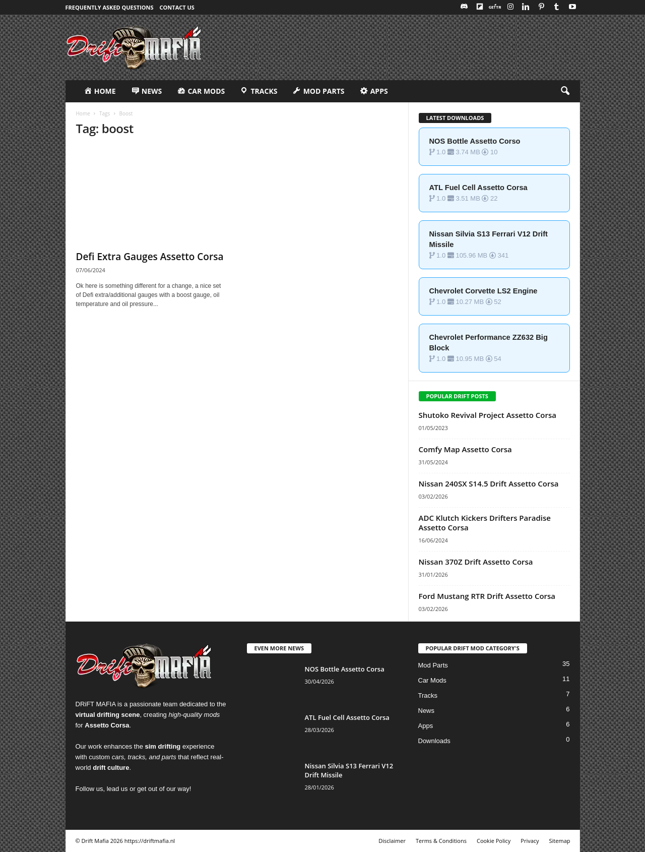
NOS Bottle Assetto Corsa (344, 669)
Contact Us (177, 7)
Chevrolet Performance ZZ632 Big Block (488, 342)
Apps (425, 725)
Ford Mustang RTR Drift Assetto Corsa (487, 596)
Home (83, 113)
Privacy (530, 840)
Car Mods (432, 680)
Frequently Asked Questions (110, 7)
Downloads (434, 741)
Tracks (428, 695)
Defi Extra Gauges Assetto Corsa (150, 256)
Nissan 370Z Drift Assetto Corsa (476, 562)
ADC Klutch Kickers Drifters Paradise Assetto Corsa (485, 522)
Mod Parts (433, 665)
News (426, 710)
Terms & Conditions (441, 840)
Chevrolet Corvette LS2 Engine (483, 291)
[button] (565, 91)
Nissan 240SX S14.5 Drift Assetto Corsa (489, 483)
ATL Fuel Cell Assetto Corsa (478, 188)
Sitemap (559, 840)
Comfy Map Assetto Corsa (465, 449)
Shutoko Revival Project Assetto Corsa (487, 415)
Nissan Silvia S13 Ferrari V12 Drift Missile (488, 239)
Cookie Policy (493, 840)
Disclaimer (392, 840)
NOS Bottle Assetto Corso (475, 141)
